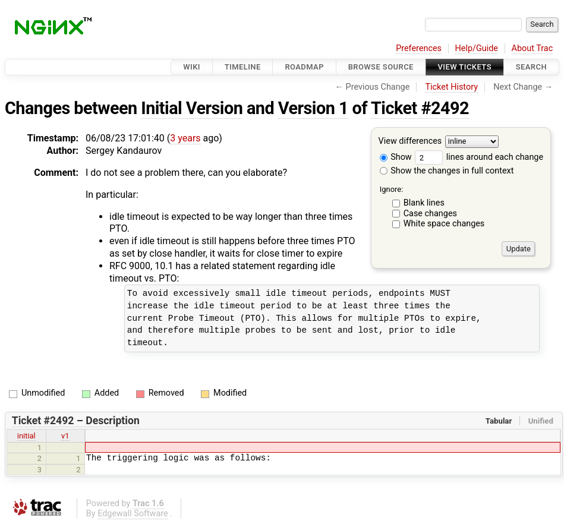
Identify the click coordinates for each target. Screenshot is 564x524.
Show (396, 157)
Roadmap (304, 66)
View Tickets (464, 66)
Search (531, 66)
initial (26, 435)
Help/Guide (476, 48)
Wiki (191, 66)
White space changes (444, 224)
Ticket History (452, 87)
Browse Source (381, 66)
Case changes (430, 214)
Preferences (419, 48)
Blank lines (424, 203)
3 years (185, 138)
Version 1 (313, 108)
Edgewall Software (132, 514)
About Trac (532, 48)
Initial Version (191, 108)
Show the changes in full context (447, 171)
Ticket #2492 (420, 108)
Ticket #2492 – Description (76, 421)
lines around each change (479, 157)
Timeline (243, 66)
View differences (410, 142)
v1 (65, 435)
